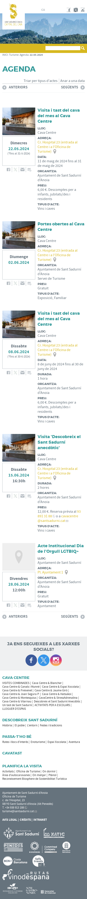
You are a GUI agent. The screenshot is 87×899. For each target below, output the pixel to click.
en (59, 10)
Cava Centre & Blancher (47, 683)
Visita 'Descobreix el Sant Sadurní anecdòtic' (59, 442)
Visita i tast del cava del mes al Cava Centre (59, 116)
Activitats (8, 771)
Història (7, 725)
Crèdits (25, 820)
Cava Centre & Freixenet (17, 690)
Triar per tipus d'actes (41, 81)
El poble (20, 725)
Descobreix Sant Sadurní (29, 720)
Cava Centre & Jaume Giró (51, 690)
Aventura (74, 742)
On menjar (39, 775)
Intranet (40, 820)
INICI (5, 55)
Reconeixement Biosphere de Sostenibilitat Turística (34, 779)
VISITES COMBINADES (15, 683)
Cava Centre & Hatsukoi (56, 694)
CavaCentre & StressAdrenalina (58, 698)
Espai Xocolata (57, 742)
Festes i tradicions (51, 725)
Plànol (52, 775)
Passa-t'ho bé (17, 736)
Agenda (24, 55)
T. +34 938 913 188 (13, 807)
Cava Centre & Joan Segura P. (20, 694)
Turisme (14, 55)
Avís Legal (9, 820)
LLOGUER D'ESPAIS (14, 709)
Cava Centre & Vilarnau (16, 701)
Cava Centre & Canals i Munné (20, 687)
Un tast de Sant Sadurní (17, 705)
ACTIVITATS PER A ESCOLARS (52, 705)
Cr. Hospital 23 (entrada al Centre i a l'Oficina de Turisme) (57, 147)
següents (73, 88)
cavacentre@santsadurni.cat (58, 518)
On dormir (49, 771)
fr (54, 10)
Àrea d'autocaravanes (16, 775)
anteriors (15, 88)
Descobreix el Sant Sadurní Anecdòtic (57, 701)
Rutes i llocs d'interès (15, 742)
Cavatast (12, 753)
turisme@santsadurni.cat (18, 811)
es (48, 10)
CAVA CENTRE (15, 677)
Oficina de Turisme (28, 771)
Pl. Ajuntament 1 (50, 572)
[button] (6, 50)
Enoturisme (38, 742)
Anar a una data (72, 81)
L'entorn (32, 725)
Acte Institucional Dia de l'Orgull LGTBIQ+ (61, 548)
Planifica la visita (22, 766)
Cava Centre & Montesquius (19, 698)
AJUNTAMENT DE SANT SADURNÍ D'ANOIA (65, 3)
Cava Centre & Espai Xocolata (60, 687)
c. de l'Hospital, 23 (13, 800)
